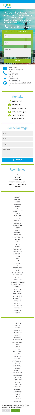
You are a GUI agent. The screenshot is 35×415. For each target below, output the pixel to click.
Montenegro (17, 373)
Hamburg (17, 244)
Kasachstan (17, 351)
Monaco (17, 370)
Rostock (17, 303)
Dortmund (17, 218)
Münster (17, 289)
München (17, 287)
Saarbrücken (17, 306)
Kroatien (17, 356)
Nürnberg (17, 291)
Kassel (17, 256)
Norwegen (17, 377)
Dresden (17, 221)
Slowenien (17, 401)
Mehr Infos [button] (6, 410)
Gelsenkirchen (17, 237)
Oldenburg (17, 296)
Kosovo (17, 354)
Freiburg (17, 235)
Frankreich (17, 340)
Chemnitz (17, 216)
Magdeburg (17, 275)
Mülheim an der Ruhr (17, 284)
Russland (17, 389)
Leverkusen (17, 268)
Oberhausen (17, 294)
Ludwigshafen (17, 272)
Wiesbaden (17, 310)
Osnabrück (17, 298)
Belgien (17, 325)
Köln (17, 261)
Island (17, 347)
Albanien (17, 323)
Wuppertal (17, 313)
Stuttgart (17, 308)
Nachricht (7, 47)
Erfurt (17, 228)
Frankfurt (17, 232)
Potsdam (17, 301)
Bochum (17, 206)
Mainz (17, 277)
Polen (17, 382)
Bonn (17, 209)
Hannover (17, 249)
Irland (17, 344)
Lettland (17, 358)
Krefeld (17, 263)
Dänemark (17, 333)
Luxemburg (17, 366)
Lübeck (17, 270)
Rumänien (17, 387)
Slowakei (17, 399)
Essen (17, 230)
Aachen (17, 197)
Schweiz (17, 394)
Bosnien (17, 328)
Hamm (17, 246)
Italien (17, 349)
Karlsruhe (17, 254)
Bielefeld (17, 204)
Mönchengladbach (17, 282)
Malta (17, 368)
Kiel (17, 258)
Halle (17, 242)
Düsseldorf (17, 225)
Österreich (17, 380)
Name (6, 33)
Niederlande (17, 375)
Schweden (17, 391)
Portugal (17, 384)
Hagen (17, 239)
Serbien (17, 396)
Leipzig (17, 265)
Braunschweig (17, 211)
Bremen (17, 213)
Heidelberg (17, 251)
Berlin (17, 202)
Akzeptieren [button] (15, 410)
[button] (34, 5)
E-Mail (6, 40)
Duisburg (17, 223)
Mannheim (17, 280)
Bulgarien (17, 330)
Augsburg (17, 199)
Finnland (17, 337)
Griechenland (17, 342)
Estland (18, 335)
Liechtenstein (17, 361)
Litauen (17, 363)
